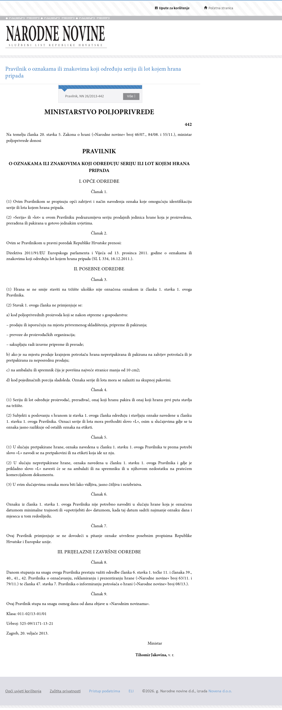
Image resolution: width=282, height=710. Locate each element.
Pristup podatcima (104, 691)
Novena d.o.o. (220, 691)
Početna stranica (220, 8)
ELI (131, 691)
